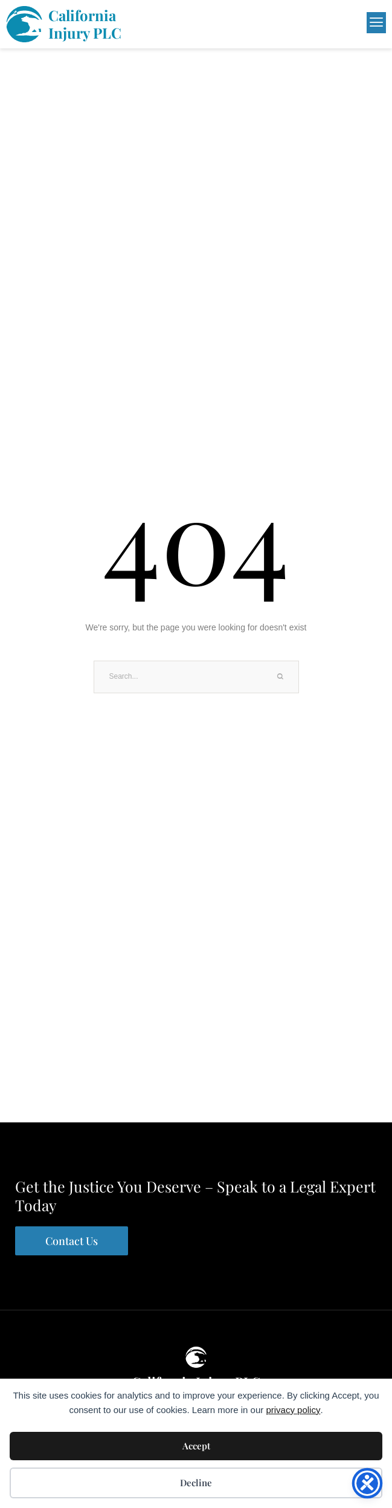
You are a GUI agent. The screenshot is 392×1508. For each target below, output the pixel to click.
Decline (196, 1483)
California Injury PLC (84, 23)
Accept (196, 1446)
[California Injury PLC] (196, 1357)
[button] (333, 22)
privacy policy (293, 1410)
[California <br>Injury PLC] (24, 24)
